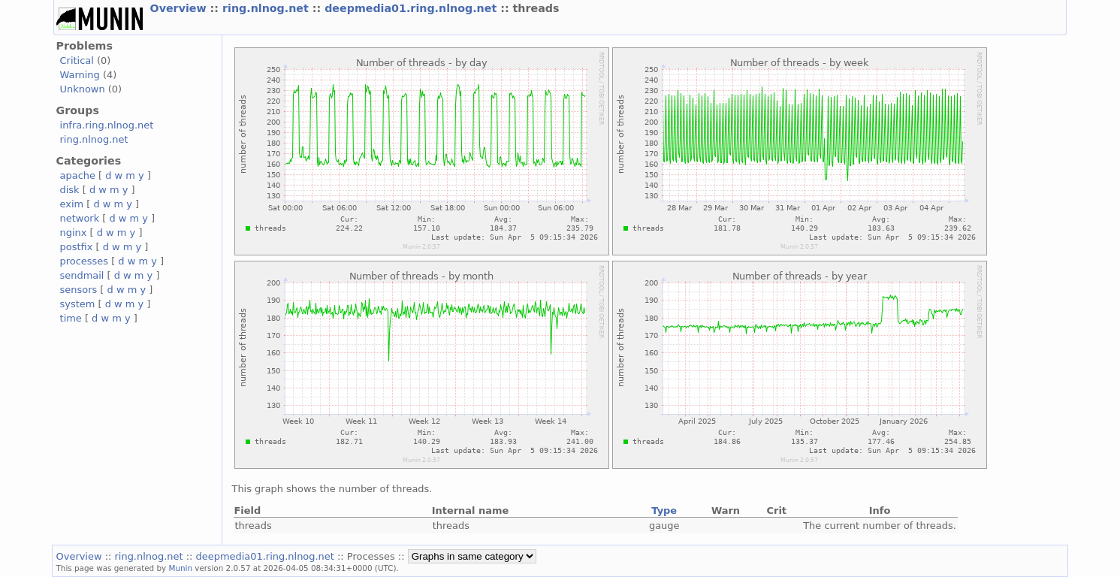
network (80, 218)
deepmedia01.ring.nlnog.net (412, 8)
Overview (180, 8)
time (71, 318)
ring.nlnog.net (267, 8)
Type (664, 510)
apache (77, 175)
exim (72, 204)
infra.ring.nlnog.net (107, 125)
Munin (181, 567)
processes (84, 261)
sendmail (82, 275)
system (77, 304)
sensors (79, 289)
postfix (76, 246)
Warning (80, 74)
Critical (77, 60)
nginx (73, 232)
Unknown (82, 89)
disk (70, 189)
